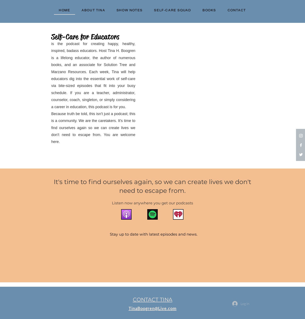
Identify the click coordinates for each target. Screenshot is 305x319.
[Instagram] (301, 135)
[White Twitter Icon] (301, 154)
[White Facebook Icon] (301, 145)
